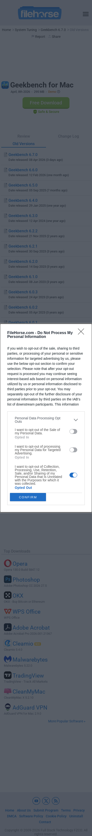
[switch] (73, 431)
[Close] (82, 333)
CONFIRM (28, 497)
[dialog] (46, 418)
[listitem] (46, 419)
